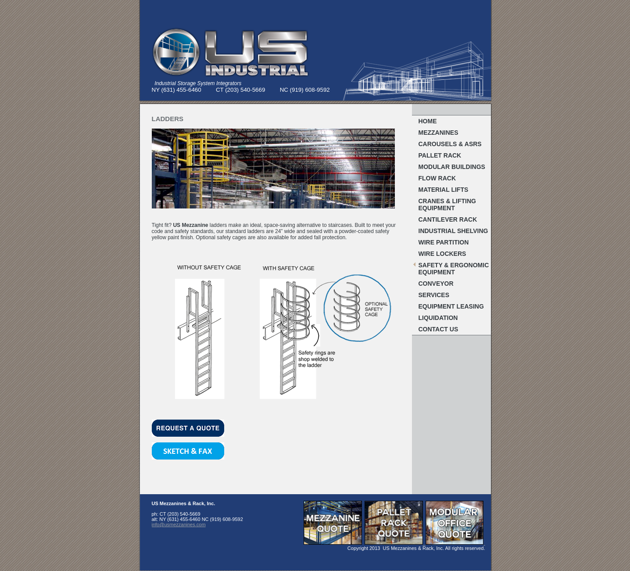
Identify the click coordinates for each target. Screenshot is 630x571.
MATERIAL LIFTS (444, 189)
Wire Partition (444, 242)
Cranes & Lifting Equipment (447, 205)
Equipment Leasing (451, 306)
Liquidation (438, 317)
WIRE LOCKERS (442, 253)
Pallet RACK (440, 155)
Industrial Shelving (453, 230)
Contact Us (438, 329)
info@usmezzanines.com (179, 524)
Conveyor (436, 283)
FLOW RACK (437, 178)
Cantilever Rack (448, 219)
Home (428, 121)
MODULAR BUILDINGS (452, 166)
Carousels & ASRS (450, 143)
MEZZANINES (438, 132)
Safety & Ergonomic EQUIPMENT (454, 269)
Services (434, 294)
